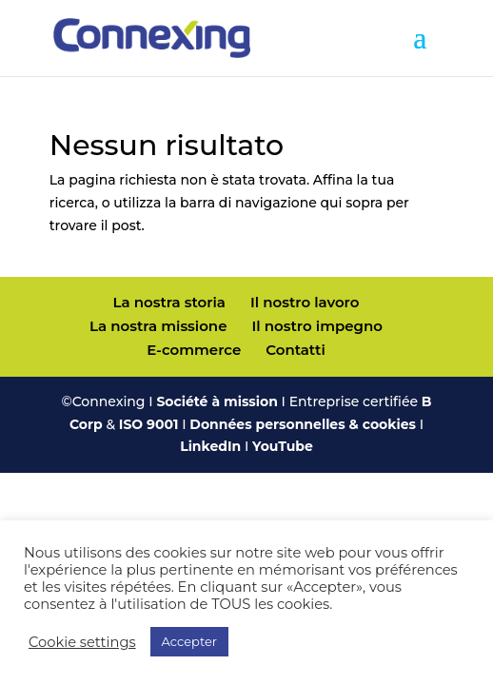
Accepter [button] (189, 641)
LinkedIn (210, 446)
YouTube (282, 446)
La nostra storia (169, 302)
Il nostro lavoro (305, 302)
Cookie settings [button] (82, 642)
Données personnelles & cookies (302, 424)
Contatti (295, 350)
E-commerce (194, 350)
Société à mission (216, 401)
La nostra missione (158, 326)
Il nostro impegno (317, 326)
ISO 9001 (149, 424)
